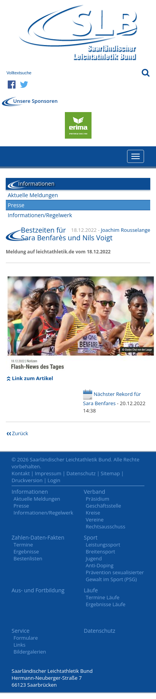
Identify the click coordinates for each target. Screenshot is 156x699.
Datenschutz (81, 473)
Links (19, 644)
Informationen (30, 491)
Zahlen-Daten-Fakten (38, 537)
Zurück (20, 433)
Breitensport (100, 551)
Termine (23, 544)
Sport (90, 537)
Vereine (94, 519)
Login (53, 480)
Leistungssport (103, 544)
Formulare (26, 637)
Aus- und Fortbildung (38, 590)
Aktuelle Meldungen (33, 195)
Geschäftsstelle (103, 505)
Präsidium (97, 498)
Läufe (91, 590)
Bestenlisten (28, 558)
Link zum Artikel (32, 378)
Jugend (94, 558)
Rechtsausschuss (105, 526)
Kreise (93, 512)
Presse (16, 205)
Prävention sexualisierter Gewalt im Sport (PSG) (115, 576)
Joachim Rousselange (125, 229)
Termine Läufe (102, 597)
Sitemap (110, 473)
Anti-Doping (100, 565)
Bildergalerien (30, 651)
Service (20, 630)
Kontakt (21, 473)
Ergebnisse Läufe (105, 604)
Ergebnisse (26, 551)
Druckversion (27, 480)
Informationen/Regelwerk (40, 215)
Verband (94, 491)
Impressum (48, 473)
